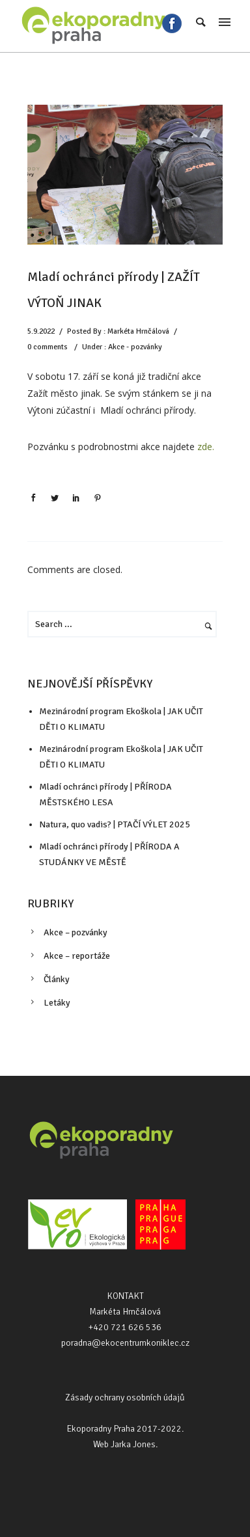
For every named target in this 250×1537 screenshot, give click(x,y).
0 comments (47, 347)
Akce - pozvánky (135, 347)
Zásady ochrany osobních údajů (125, 1397)
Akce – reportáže (77, 955)
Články (57, 979)
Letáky (57, 1002)
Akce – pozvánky (75, 932)
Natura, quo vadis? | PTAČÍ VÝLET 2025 (114, 824)
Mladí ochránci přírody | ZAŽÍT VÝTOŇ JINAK (113, 290)
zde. (205, 446)
